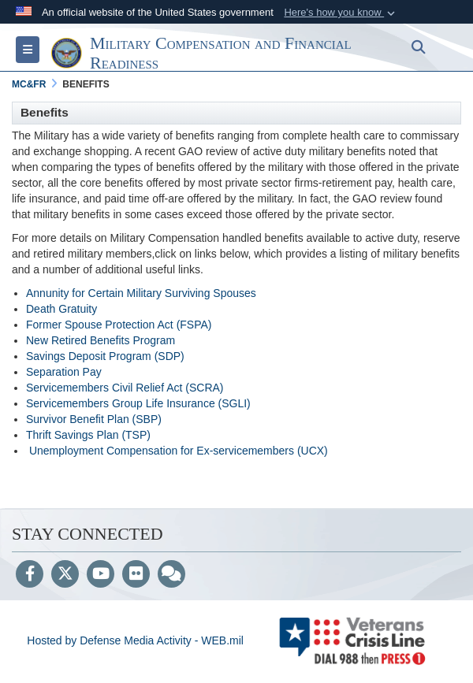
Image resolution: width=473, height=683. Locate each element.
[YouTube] (100, 575)
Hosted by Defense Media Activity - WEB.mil (135, 640)
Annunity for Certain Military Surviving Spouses (141, 293)
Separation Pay (64, 372)
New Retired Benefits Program (100, 340)
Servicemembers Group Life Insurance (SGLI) (138, 403)
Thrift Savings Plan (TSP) (88, 435)
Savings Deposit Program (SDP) (105, 356)
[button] (341, 12)
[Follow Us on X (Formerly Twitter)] (65, 575)
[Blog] (171, 575)
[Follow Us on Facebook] (29, 575)
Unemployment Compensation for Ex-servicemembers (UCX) (178, 450)
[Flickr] (136, 575)
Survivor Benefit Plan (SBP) (94, 419)
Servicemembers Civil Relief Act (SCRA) (125, 387)
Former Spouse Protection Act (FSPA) (119, 324)
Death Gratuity (61, 309)
